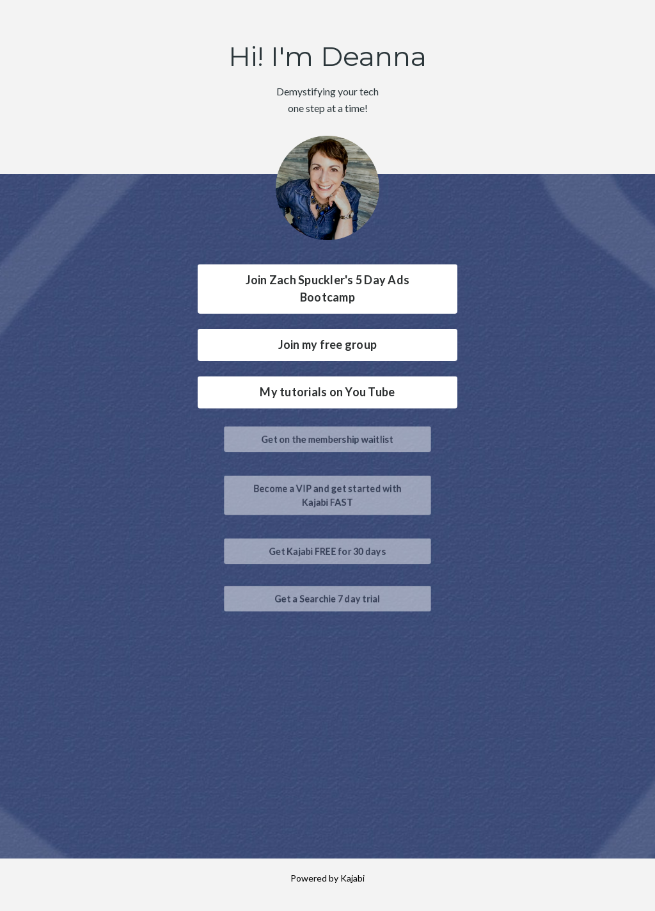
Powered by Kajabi (327, 878)
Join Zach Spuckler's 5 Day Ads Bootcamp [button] (328, 288)
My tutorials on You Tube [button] (327, 392)
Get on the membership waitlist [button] (327, 438)
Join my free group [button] (327, 344)
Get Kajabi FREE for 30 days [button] (327, 550)
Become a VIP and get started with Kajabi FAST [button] (328, 495)
